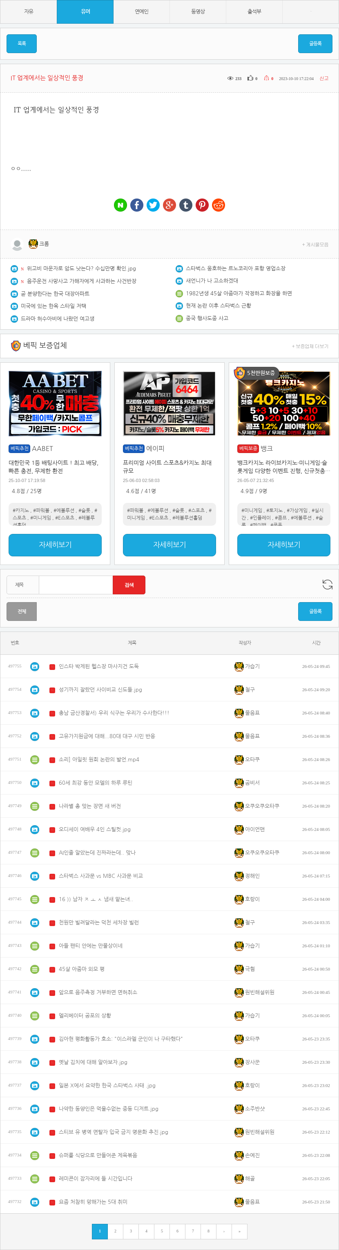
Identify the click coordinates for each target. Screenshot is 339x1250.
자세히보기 (55, 545)
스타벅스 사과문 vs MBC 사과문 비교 (101, 876)
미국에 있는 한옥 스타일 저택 (53, 306)
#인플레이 (260, 518)
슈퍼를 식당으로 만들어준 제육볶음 (98, 1155)
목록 (22, 43)
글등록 (315, 43)
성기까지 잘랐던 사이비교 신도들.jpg (100, 689)
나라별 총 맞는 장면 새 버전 (90, 806)
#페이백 (258, 525)
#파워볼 (41, 510)
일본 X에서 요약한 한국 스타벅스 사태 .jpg (107, 1085)
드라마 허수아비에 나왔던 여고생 (57, 318)
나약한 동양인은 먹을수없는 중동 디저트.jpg (108, 1109)
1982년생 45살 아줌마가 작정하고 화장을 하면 (239, 293)
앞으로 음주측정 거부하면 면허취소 (98, 992)
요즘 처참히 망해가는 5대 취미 (93, 1202)
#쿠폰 (276, 525)
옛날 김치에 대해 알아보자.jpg (93, 1062)
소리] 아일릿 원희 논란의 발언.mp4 (99, 759)
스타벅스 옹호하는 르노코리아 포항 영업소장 (235, 268)
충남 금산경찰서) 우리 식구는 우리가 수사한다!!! (114, 713)
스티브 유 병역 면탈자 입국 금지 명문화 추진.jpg (113, 1132)
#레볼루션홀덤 (187, 518)
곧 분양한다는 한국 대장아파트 (55, 294)
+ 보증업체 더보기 (310, 345)
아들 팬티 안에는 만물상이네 (91, 946)
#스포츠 (196, 510)
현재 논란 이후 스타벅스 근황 (218, 305)
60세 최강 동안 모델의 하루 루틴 (95, 783)
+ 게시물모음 (315, 244)
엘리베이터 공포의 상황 (85, 1015)
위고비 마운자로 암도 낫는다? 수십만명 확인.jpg (81, 268)
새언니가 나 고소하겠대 (212, 280)
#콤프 (281, 518)
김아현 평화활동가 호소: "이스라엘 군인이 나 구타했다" (121, 1039)
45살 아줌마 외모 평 (82, 969)
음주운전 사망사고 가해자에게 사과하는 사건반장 (81, 281)
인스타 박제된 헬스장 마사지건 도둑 (99, 666)
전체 (22, 611)
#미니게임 (40, 518)
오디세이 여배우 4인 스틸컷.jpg (95, 829)
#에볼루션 (64, 510)
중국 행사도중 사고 (207, 318)
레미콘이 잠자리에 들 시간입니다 (95, 1178)
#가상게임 (297, 510)
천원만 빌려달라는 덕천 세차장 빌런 (99, 922)
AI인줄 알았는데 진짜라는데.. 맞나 (97, 852)
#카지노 (21, 510)
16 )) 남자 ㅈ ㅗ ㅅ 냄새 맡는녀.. (96, 899)
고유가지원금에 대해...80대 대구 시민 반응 (107, 736)
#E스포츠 (64, 518)
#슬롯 (84, 510)
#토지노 (274, 510)
